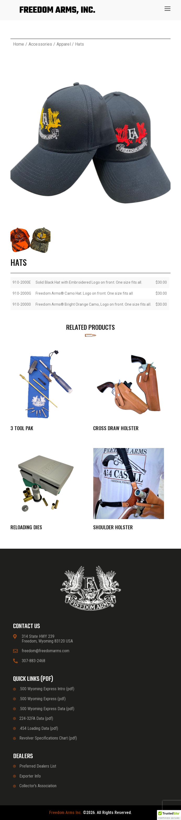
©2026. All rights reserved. (90, 813)
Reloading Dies (26, 527)
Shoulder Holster (113, 527)
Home (18, 44)
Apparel (63, 44)
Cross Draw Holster (116, 428)
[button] (168, 8)
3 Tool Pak (21, 428)
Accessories (40, 44)
